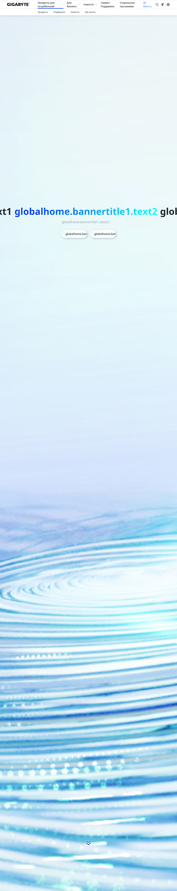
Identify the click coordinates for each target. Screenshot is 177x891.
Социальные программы (127, 4)
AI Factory (147, 4)
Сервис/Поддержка (107, 4)
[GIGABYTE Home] (19, 4)
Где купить (90, 12)
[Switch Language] (168, 4)
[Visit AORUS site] (162, 4)
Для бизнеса (72, 4)
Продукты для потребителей (46, 4)
